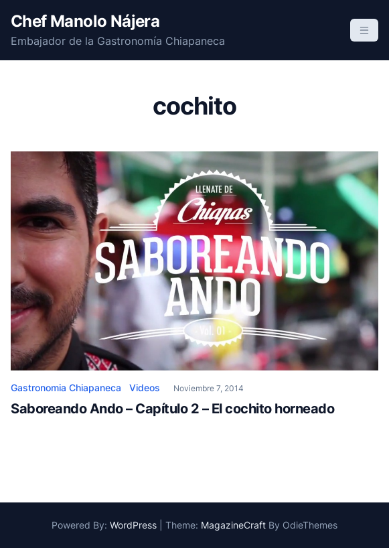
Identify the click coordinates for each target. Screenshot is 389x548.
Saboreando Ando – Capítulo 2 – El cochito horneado (172, 409)
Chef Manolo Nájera (85, 21)
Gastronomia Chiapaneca (66, 387)
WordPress (133, 525)
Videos (144, 387)
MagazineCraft (233, 525)
